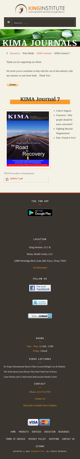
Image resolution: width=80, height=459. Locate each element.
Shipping (54, 439)
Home (13, 431)
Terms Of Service (15, 439)
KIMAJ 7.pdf (16, 178)
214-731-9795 (43, 392)
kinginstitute (37, 451)
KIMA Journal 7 (40, 99)
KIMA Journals (44, 53)
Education (49, 431)
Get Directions (40, 267)
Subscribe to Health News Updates (40, 405)
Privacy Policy (37, 439)
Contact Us (40, 398)
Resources (15, 53)
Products (24, 431)
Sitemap (40, 446)
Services (36, 431)
